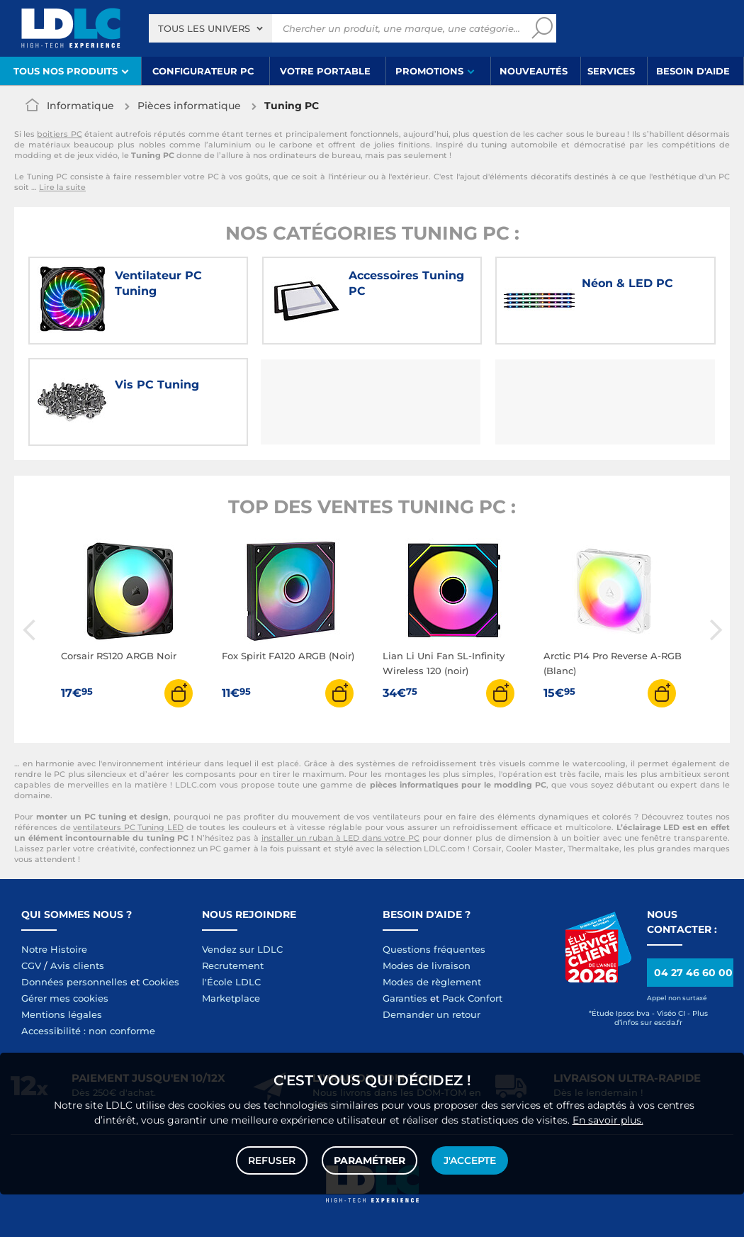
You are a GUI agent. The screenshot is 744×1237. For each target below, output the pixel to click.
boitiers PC (59, 134)
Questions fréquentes (434, 949)
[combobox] (210, 28)
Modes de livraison (426, 965)
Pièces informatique (189, 105)
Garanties (405, 998)
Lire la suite (62, 187)
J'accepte (470, 1160)
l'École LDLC (231, 981)
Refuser (271, 1160)
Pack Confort (472, 998)
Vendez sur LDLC (242, 949)
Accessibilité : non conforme (88, 1030)
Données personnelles (74, 981)
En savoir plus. (608, 1120)
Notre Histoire (54, 949)
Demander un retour (431, 1014)
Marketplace (231, 998)
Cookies (160, 981)
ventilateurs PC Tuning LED (128, 827)
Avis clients (77, 965)
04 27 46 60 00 (693, 972)
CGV (31, 965)
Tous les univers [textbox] (204, 28)
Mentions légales (61, 1014)
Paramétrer (369, 1160)
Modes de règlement (432, 981)
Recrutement (233, 965)
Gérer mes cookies (64, 998)
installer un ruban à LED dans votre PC (340, 838)
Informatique (80, 105)
